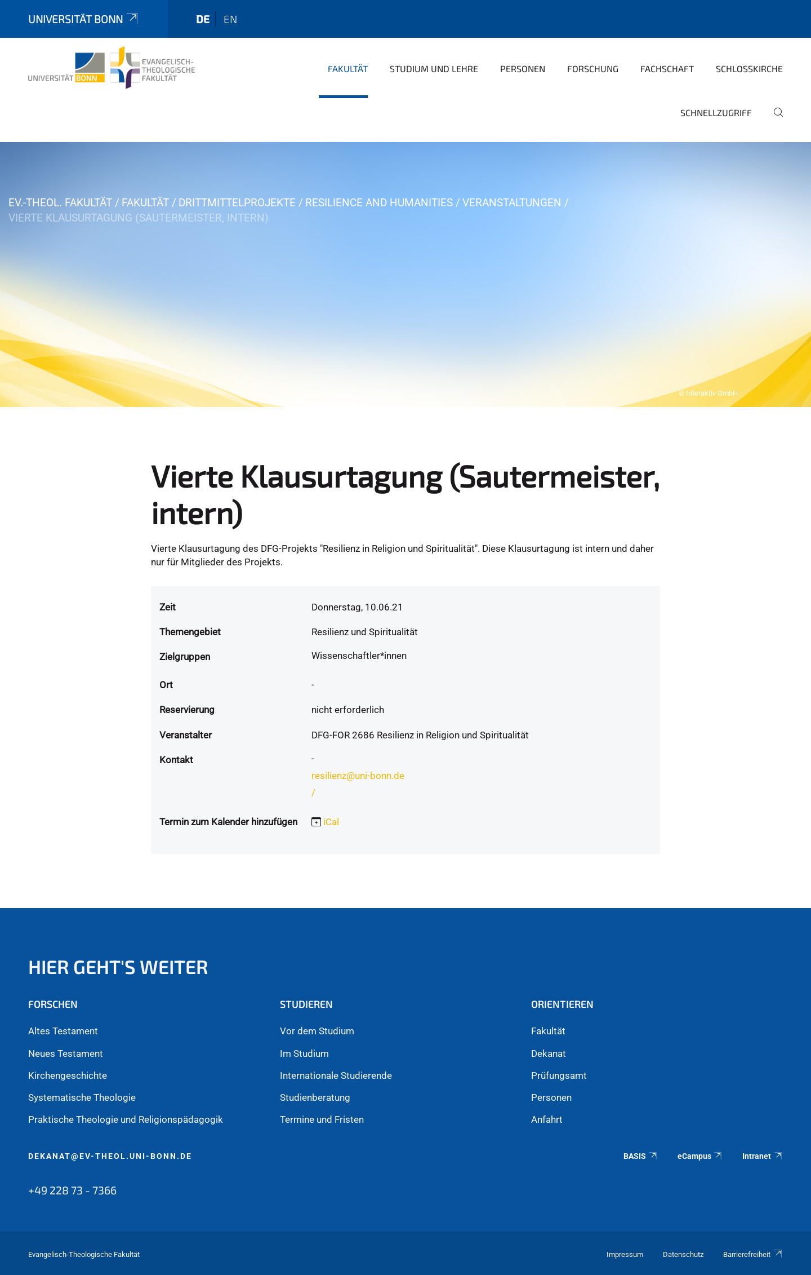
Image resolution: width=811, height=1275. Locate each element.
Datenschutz (683, 1254)
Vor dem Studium (317, 1031)
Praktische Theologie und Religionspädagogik (125, 1119)
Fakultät (348, 68)
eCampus (700, 1156)
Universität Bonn (84, 18)
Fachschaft (667, 68)
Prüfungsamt (559, 1075)
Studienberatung (315, 1097)
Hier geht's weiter (118, 966)
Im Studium (304, 1053)
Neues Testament (65, 1053)
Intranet (762, 1156)
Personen (522, 68)
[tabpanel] (405, 274)
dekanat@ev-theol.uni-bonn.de (110, 1156)
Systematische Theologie (82, 1097)
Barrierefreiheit (753, 1254)
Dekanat (548, 1053)
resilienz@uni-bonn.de (357, 775)
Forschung (592, 68)
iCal (331, 821)
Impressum (625, 1254)
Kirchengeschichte (67, 1075)
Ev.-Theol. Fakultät (60, 202)
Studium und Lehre (434, 68)
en (230, 18)
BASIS (640, 1156)
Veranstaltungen (512, 202)
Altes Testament (63, 1031)
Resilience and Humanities (379, 202)
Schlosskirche (749, 68)
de (203, 18)
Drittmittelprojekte (237, 202)
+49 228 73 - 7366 (72, 1190)
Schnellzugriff (716, 112)
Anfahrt (547, 1119)
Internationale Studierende (336, 1075)
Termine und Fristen (322, 1119)
